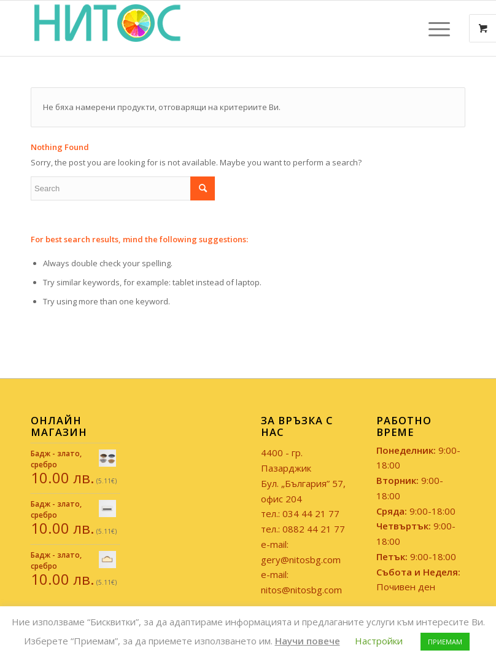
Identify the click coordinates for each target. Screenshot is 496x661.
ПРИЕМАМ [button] (445, 641)
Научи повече (307, 641)
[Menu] (433, 28)
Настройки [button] (379, 641)
